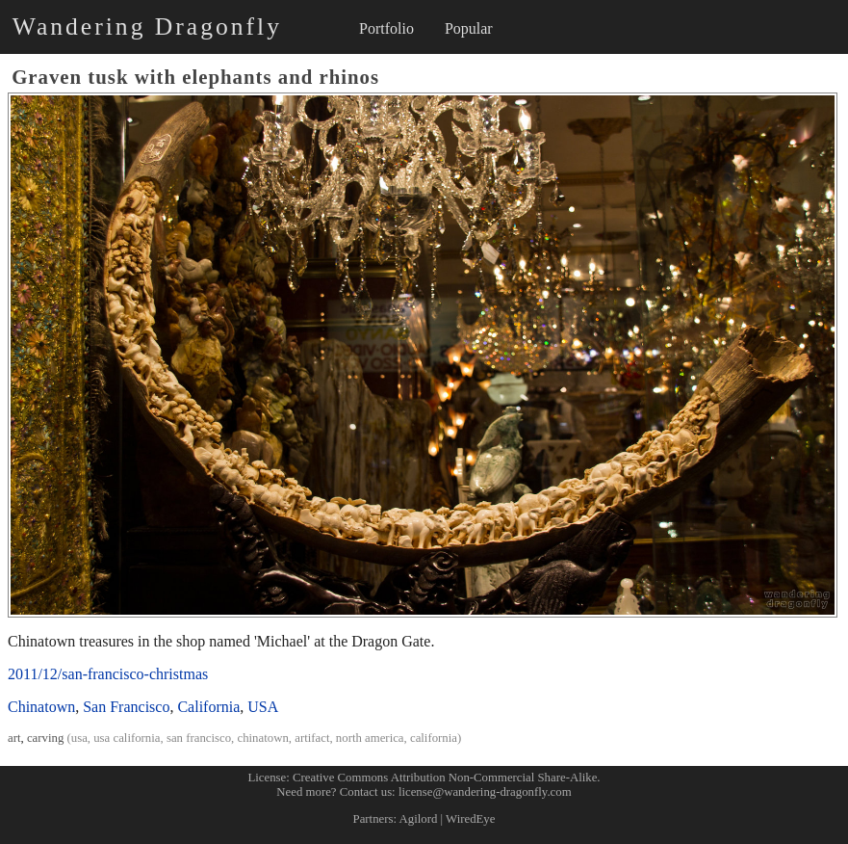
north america (370, 738)
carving (45, 738)
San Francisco (126, 707)
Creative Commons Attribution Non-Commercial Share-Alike (445, 777)
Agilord (418, 819)
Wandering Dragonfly (147, 26)
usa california (126, 738)
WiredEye (470, 819)
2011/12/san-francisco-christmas (108, 674)
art (14, 738)
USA (262, 707)
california (433, 738)
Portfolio (386, 28)
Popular (469, 28)
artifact (312, 738)
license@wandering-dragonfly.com (485, 792)
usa (79, 738)
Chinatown (41, 707)
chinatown (262, 738)
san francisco (199, 738)
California (208, 707)
